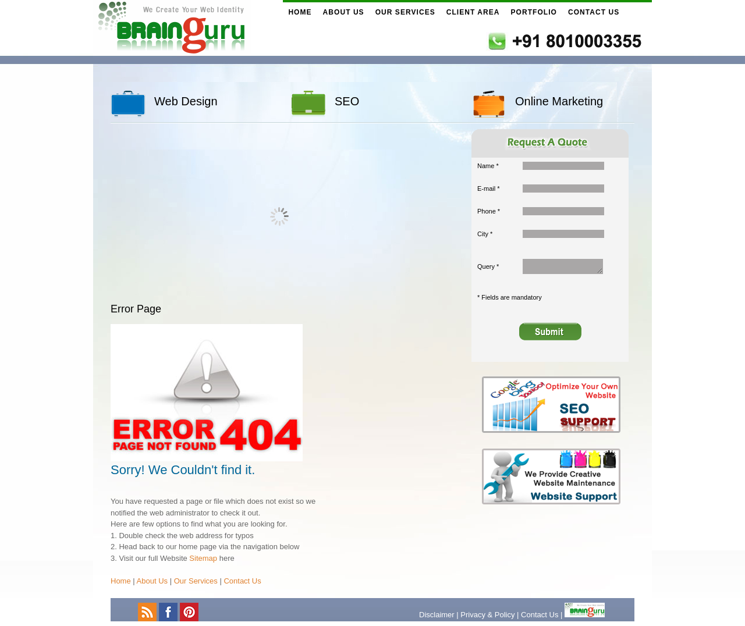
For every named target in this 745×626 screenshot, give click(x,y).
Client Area (473, 12)
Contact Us (593, 12)
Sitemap (203, 558)
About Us (343, 12)
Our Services (405, 12)
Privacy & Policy (487, 614)
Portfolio (534, 12)
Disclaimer (437, 614)
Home (299, 12)
